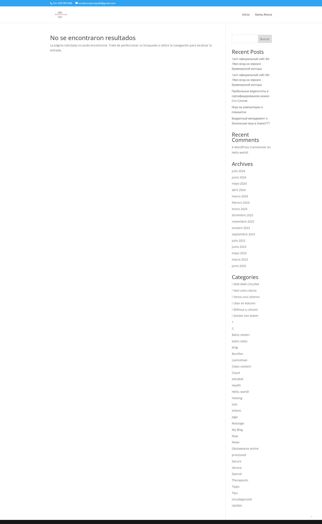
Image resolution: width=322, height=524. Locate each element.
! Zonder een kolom (245, 316)
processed (239, 455)
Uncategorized (242, 499)
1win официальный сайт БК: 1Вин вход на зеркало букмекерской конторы (251, 64)
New (235, 436)
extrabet (237, 379)
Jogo (235, 417)
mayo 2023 (239, 253)
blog (235, 347)
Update (237, 505)
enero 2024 (239, 209)
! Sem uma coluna (244, 290)
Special (237, 474)
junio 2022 (239, 266)
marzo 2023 (240, 259)
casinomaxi (239, 360)
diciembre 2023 (242, 215)
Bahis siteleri (241, 335)
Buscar (265, 39)
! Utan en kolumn (243, 303)
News (235, 442)
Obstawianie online (245, 448)
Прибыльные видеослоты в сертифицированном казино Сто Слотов (250, 96)
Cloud (236, 373)
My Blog (237, 430)
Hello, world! (240, 392)
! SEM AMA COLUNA (245, 284)
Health (236, 385)
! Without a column (245, 309)
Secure (236, 461)
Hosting (237, 398)
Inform (236, 411)
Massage (238, 423)
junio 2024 (239, 177)
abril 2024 (239, 190)
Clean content (241, 366)
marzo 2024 (240, 196)
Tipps (235, 486)
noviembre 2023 (243, 221)
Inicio (246, 14)
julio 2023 (238, 240)
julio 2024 (238, 171)
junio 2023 (239, 247)
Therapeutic (240, 480)
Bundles (237, 354)
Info (234, 404)
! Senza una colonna (246, 297)
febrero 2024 (241, 203)
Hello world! (240, 152)
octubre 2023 (241, 228)
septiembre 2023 (243, 234)
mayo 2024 (239, 183)
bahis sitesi (239, 341)
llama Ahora (263, 14)
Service (237, 468)
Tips (235, 493)
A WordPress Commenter (249, 147)
